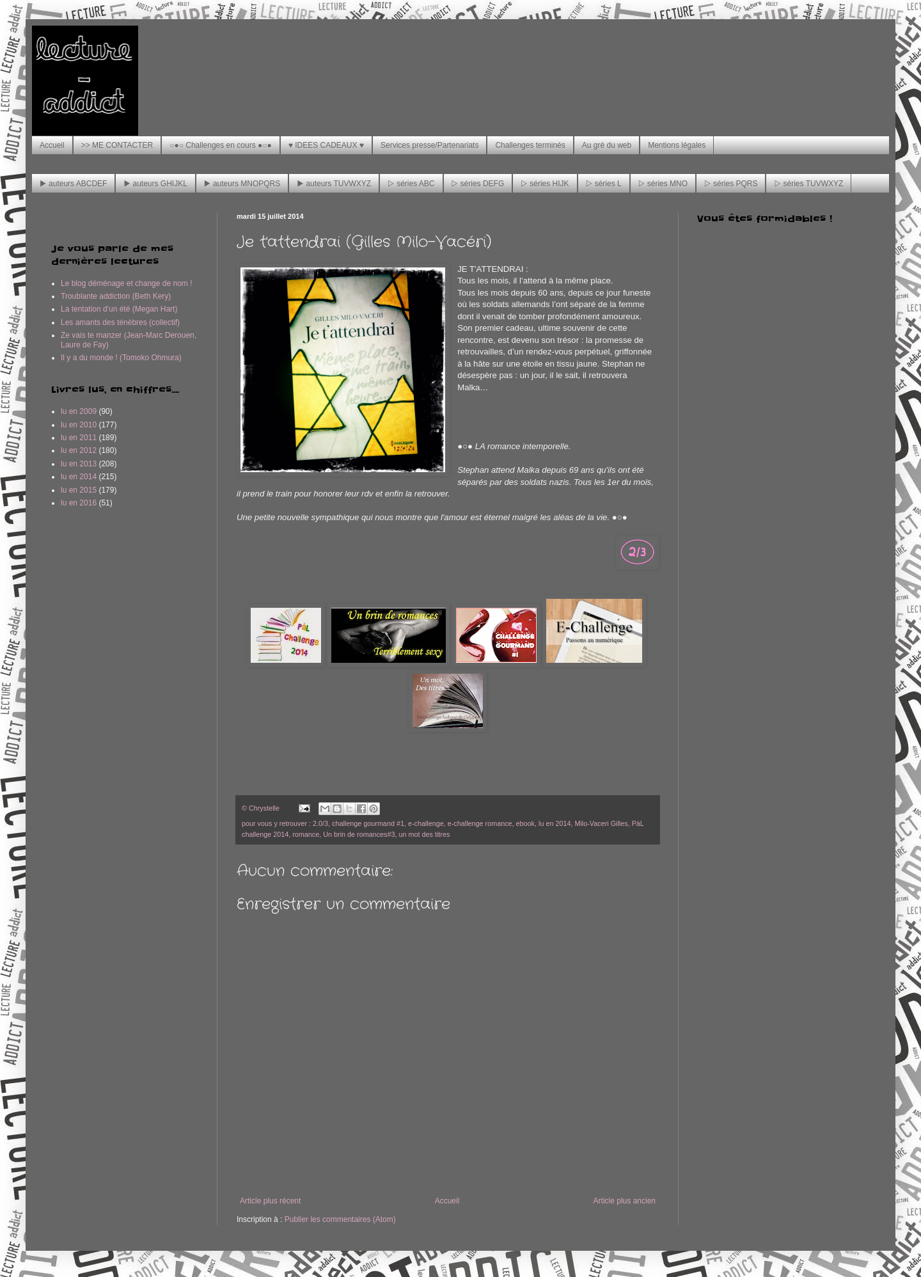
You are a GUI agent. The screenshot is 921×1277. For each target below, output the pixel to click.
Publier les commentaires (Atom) (340, 1219)
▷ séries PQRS (730, 183)
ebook (525, 823)
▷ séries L (604, 183)
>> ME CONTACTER (117, 145)
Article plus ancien (625, 1200)
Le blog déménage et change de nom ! (127, 283)
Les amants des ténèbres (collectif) (120, 322)
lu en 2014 (555, 823)
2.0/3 (320, 823)
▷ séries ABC (411, 183)
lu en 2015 (79, 490)
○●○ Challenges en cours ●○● (220, 145)
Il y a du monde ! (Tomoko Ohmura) (121, 357)
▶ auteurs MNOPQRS (242, 183)
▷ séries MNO (663, 183)
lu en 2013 (79, 463)
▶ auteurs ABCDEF (73, 183)
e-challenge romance (480, 823)
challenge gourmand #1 (368, 823)
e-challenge (426, 823)
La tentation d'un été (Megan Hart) (119, 309)
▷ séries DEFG (478, 183)
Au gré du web (606, 145)
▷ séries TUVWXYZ (808, 183)
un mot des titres (424, 834)
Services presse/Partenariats (429, 145)
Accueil (52, 145)
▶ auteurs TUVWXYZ (334, 183)
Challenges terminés (530, 145)
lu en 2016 (79, 502)
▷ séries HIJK (545, 183)
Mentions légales (676, 145)
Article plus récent (270, 1200)
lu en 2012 (79, 450)
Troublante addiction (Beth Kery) (116, 296)
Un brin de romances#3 (359, 834)
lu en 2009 (79, 411)
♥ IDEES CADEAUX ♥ (326, 145)
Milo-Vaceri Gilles (600, 823)
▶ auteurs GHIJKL (155, 183)
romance (305, 834)
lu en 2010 (79, 424)
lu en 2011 (79, 437)
